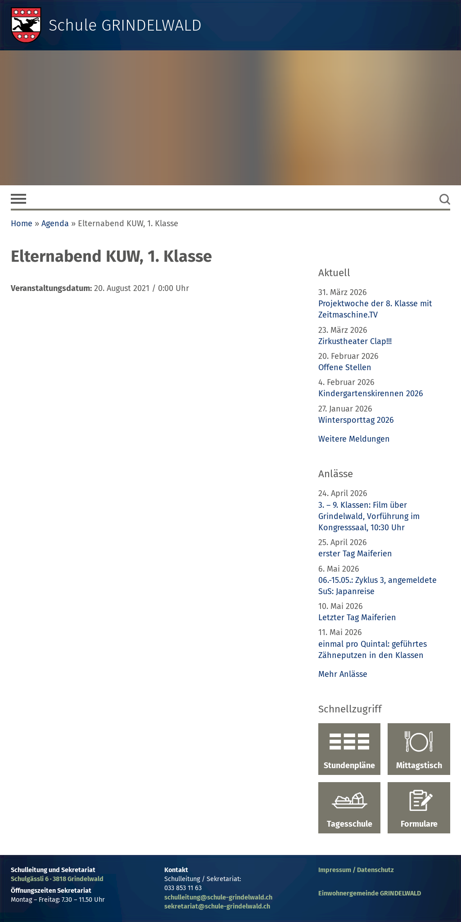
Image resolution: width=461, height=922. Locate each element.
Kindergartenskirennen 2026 (370, 393)
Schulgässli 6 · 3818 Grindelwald (57, 879)
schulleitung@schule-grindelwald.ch (218, 897)
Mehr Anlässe (342, 674)
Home (21, 223)
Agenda (55, 223)
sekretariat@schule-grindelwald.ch (217, 906)
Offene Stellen (344, 367)
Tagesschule (349, 809)
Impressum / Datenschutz (356, 870)
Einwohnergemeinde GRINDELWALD (369, 893)
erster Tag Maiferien (355, 554)
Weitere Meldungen (354, 439)
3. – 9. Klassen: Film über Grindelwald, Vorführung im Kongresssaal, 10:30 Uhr (369, 516)
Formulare (419, 809)
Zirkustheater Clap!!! (355, 341)
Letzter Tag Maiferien (357, 617)
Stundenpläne (349, 750)
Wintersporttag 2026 (356, 420)
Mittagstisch (419, 750)
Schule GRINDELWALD (125, 25)
